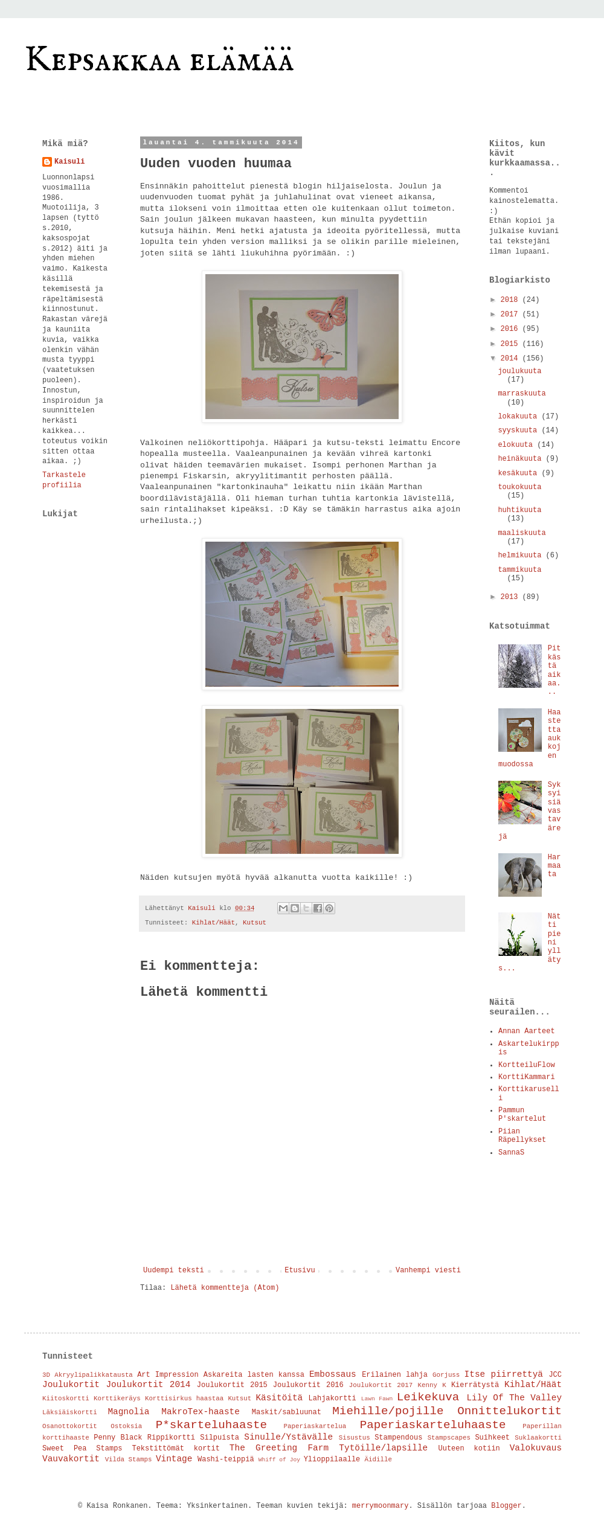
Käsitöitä (279, 1398)
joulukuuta (519, 371)
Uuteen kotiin (469, 1448)
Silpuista (219, 1438)
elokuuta (517, 445)
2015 (511, 344)
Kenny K (431, 1385)
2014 (511, 358)
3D (46, 1375)
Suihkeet (492, 1438)
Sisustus (354, 1437)
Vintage (174, 1459)
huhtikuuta (519, 510)
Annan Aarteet (526, 1031)
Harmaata (554, 866)
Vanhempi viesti (428, 1270)
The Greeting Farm (279, 1448)
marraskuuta (521, 393)
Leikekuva (428, 1397)
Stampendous (398, 1438)
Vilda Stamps (128, 1459)
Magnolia (128, 1412)
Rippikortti (171, 1438)
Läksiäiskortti (69, 1412)
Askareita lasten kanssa (254, 1375)
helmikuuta (521, 555)
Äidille (378, 1459)
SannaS (511, 1153)
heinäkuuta (521, 459)
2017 (511, 314)
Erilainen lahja (395, 1375)
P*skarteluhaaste (211, 1425)
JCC (555, 1375)
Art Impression (168, 1375)
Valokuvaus (536, 1448)
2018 (511, 300)
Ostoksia (126, 1426)
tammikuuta (519, 570)
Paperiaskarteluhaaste (433, 1425)
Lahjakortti (332, 1398)
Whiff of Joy (279, 1459)
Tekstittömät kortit (176, 1448)
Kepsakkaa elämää (159, 60)
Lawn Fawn (377, 1399)
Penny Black (118, 1438)
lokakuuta (519, 416)
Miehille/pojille (387, 1411)
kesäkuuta (519, 473)
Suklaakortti (538, 1437)
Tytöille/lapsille (383, 1448)
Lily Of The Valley (514, 1398)
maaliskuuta (521, 533)
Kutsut (254, 922)
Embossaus (332, 1374)
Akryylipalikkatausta (93, 1375)
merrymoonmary (380, 1506)
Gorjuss (446, 1375)
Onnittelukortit (509, 1411)
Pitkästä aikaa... (554, 670)
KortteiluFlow (526, 1065)
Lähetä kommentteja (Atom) (224, 1288)
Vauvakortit (71, 1459)
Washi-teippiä (226, 1459)
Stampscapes (449, 1437)
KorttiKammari (526, 1077)
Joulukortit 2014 (148, 1384)
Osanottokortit (69, 1426)
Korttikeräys (117, 1398)
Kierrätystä (475, 1385)
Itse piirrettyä (503, 1374)
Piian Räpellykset (522, 1135)
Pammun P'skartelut (522, 1114)
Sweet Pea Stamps (82, 1448)
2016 (511, 329)
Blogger (506, 1506)
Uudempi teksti (173, 1270)
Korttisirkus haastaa (184, 1398)
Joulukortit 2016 (308, 1385)
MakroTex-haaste (200, 1412)
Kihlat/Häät (213, 922)
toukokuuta (519, 487)
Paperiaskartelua (315, 1426)
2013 (511, 597)
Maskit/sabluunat (286, 1412)
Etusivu (299, 1270)
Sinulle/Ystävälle (288, 1437)
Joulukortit (71, 1384)
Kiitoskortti (65, 1398)
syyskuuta (519, 430)
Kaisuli (69, 162)
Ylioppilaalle (332, 1459)
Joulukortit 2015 (232, 1385)
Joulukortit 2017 (381, 1385)
